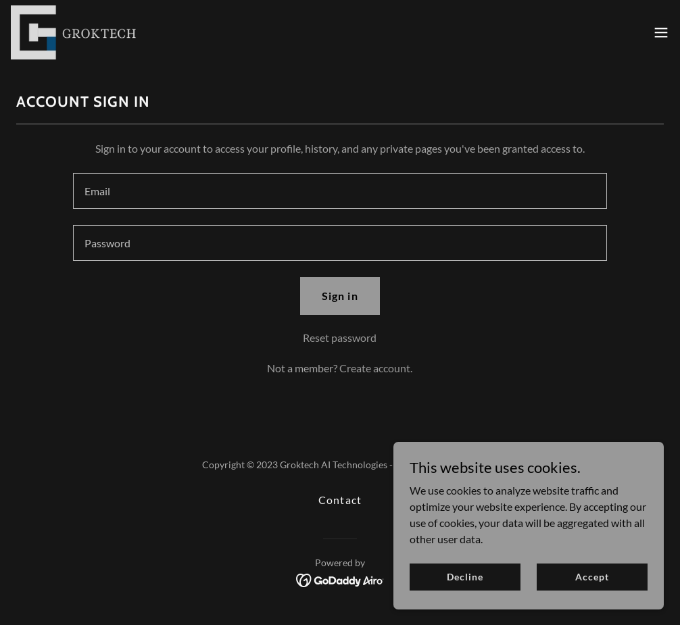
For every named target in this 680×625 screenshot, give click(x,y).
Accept (591, 576)
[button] (661, 32)
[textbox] (340, 191)
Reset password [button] (340, 337)
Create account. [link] (375, 367)
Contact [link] (339, 499)
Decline (465, 576)
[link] (73, 32)
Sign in (340, 295)
